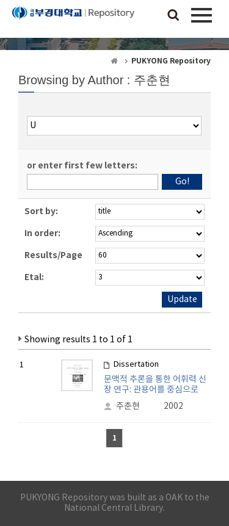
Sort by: (41, 211)
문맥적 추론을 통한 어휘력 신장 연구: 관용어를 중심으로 (155, 385)
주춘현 (128, 406)
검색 (173, 15)
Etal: (34, 277)
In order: (42, 233)
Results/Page (53, 255)
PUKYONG (73, 21)
